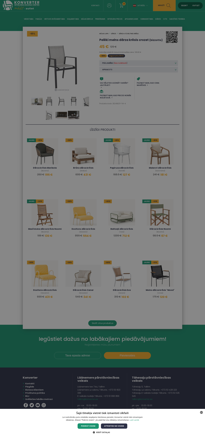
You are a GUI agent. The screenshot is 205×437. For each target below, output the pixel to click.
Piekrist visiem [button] (88, 426)
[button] (102, 432)
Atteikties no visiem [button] (114, 426)
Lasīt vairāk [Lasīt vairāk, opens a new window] (134, 420)
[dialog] (102, 218)
